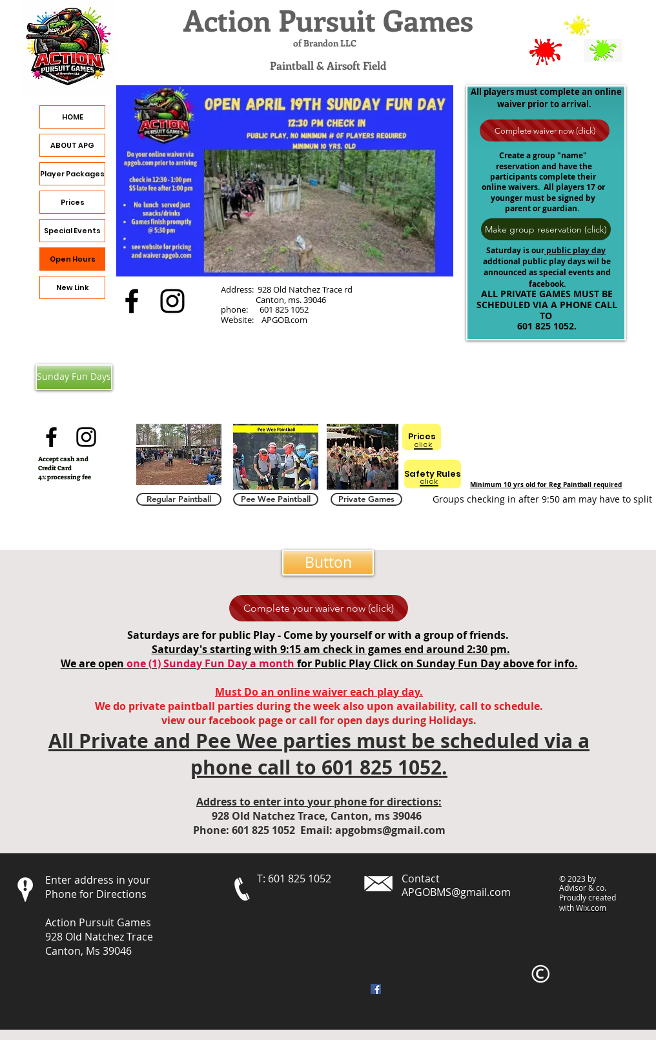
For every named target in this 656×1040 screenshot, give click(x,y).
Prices (73, 202)
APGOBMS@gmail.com (456, 892)
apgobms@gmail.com (390, 830)
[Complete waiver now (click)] (545, 130)
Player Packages (72, 174)
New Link (72, 287)
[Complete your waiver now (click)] (318, 608)
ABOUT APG (72, 145)
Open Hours (73, 259)
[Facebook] (376, 989)
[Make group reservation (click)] (546, 229)
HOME (72, 117)
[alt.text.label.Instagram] (172, 301)
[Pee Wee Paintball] (275, 499)
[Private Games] (366, 499)
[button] (328, 563)
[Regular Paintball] (178, 499)
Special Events (72, 230)
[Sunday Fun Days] (74, 377)
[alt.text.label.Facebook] (132, 301)
